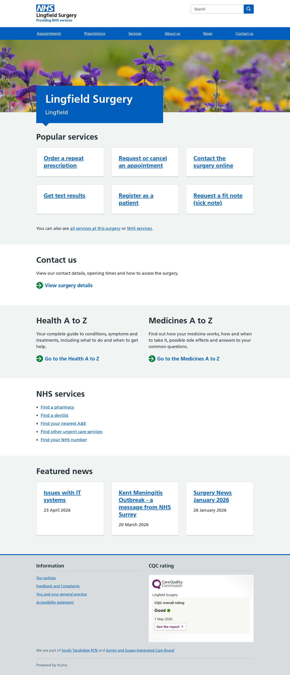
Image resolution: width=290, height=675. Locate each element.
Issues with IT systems (62, 496)
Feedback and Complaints (58, 586)
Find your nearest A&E (63, 423)
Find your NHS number (64, 439)
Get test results (64, 195)
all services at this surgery (95, 228)
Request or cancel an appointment (143, 162)
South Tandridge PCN (80, 650)
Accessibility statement (55, 602)
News (207, 33)
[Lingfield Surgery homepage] (56, 14)
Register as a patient (136, 199)
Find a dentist (54, 415)
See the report (168, 627)
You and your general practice (61, 594)
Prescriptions (94, 33)
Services (134, 33)
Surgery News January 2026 (212, 496)
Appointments (49, 33)
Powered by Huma (51, 665)
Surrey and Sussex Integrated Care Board (140, 650)
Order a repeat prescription (64, 162)
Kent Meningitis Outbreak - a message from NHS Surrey (145, 503)
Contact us (244, 33)
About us (172, 33)
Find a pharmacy (57, 407)
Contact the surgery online (213, 162)
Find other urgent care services (71, 431)
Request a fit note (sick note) (217, 199)
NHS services (139, 228)
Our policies (46, 578)
